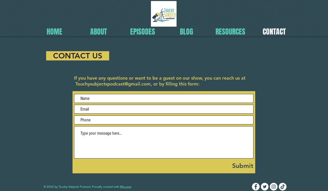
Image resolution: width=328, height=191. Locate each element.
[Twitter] (265, 186)
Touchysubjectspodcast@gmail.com (113, 84)
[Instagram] (274, 186)
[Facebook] (256, 186)
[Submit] (229, 166)
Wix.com (125, 186)
